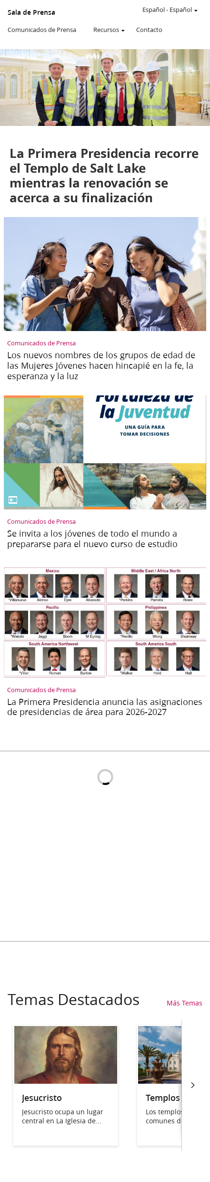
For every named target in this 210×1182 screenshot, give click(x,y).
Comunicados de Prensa (42, 29)
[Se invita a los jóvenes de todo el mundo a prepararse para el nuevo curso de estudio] (105, 474)
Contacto (149, 29)
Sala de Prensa (31, 12)
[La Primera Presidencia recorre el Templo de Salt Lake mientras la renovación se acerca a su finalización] (105, 130)
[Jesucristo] (65, 1080)
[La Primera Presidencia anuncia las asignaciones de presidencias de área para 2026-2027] (105, 642)
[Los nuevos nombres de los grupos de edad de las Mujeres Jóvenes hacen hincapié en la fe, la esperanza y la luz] (105, 301)
